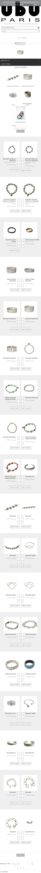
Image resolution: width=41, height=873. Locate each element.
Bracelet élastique (9, 319)
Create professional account (30, 23)
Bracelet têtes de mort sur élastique (31, 159)
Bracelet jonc (29, 476)
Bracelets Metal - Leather (28, 104)
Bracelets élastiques (28, 86)
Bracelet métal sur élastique (9, 159)
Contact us (10, 23)
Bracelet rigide (30, 555)
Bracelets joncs (10, 713)
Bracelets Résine (21, 122)
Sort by (14, 125)
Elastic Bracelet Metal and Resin (10, 398)
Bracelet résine (30, 674)
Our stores (5, 64)
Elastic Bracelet (10, 634)
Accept (35, 4)
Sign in (5, 23)
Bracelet (13, 516)
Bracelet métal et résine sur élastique (9, 200)
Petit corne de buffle (32, 240)
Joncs (13, 105)
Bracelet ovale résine (11, 240)
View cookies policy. (28, 4)
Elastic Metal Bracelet (11, 280)
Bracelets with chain (13, 86)
